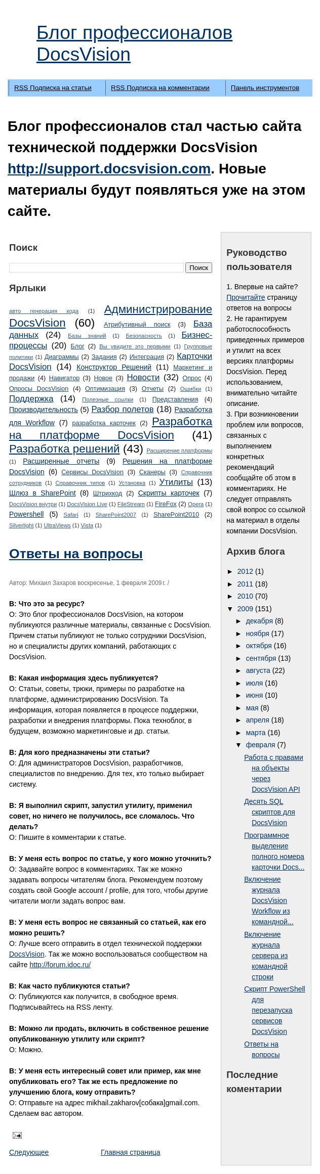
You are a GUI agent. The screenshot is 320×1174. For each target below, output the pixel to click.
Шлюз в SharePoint (42, 493)
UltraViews (57, 525)
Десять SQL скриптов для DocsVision (269, 812)
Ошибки (190, 389)
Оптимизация (105, 388)
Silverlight (21, 525)
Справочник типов (80, 483)
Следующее (29, 1152)
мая (253, 708)
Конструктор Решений (113, 367)
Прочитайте (245, 297)
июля (255, 683)
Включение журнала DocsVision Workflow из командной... (268, 900)
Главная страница (131, 1152)
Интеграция (147, 356)
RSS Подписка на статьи (53, 88)
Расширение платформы (179, 450)
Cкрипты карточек (168, 493)
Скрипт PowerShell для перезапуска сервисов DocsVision (274, 1010)
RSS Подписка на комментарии (160, 88)
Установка (131, 483)
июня (255, 695)
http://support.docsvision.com (109, 168)
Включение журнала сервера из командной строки (266, 955)
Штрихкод (107, 493)
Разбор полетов (122, 409)
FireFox (166, 504)
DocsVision (27, 954)
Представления (175, 399)
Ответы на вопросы (76, 553)
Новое (103, 378)
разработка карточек (103, 423)
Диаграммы (62, 356)
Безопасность (144, 336)
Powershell (26, 514)
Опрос (191, 378)
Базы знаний (87, 336)
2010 (246, 596)
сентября (262, 658)
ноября (258, 633)
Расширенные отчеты (61, 461)
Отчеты (153, 388)
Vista (87, 525)
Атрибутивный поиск (137, 324)
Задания (104, 356)
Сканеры (152, 472)
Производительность (43, 409)
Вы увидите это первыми (134, 346)
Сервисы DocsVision (92, 472)
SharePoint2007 (116, 515)
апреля (258, 720)
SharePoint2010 (176, 514)
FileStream (131, 504)
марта (257, 733)
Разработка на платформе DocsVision (110, 428)
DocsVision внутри (33, 504)
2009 (246, 609)
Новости (143, 377)
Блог (78, 346)
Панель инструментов (265, 88)
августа (259, 670)
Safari (70, 515)
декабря (260, 621)
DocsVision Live (87, 504)
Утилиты (176, 482)
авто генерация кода (43, 311)
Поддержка (31, 398)
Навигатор (64, 378)
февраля (261, 745)
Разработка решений (64, 448)
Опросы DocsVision (38, 388)
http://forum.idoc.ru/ (60, 965)
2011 (246, 584)
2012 (246, 571)
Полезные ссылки (107, 399)
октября (260, 646)
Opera (196, 504)
